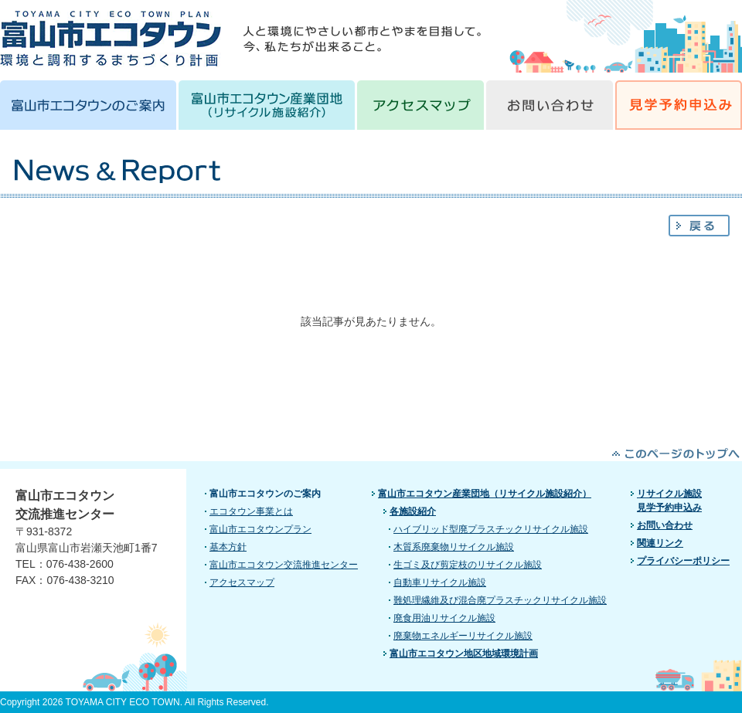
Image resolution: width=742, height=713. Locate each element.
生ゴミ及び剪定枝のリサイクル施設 (467, 564)
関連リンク (660, 543)
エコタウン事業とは (251, 511)
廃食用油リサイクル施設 (444, 618)
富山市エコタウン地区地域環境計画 (464, 653)
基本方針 (228, 547)
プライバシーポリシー (683, 560)
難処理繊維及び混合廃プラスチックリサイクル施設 (500, 600)
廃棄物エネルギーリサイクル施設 (463, 635)
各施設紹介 (413, 511)
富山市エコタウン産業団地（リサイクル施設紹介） (484, 493)
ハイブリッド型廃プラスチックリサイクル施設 (490, 529)
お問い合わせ (665, 525)
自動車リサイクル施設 (439, 582)
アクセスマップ (241, 582)
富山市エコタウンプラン (260, 529)
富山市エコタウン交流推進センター (283, 564)
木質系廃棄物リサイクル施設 (453, 547)
